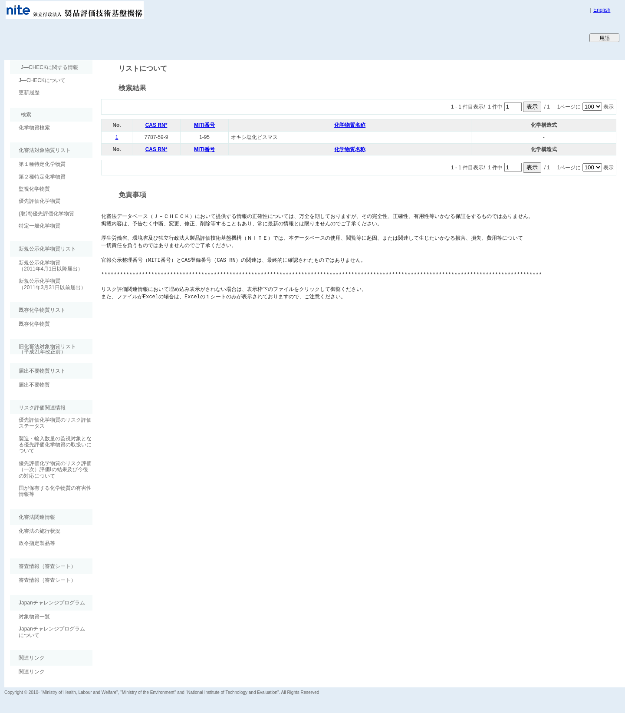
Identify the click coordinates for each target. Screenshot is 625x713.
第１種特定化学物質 (42, 164)
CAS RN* (156, 125)
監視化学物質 (34, 189)
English (601, 10)
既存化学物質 (34, 324)
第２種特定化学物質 (42, 177)
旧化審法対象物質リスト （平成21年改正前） (43, 348)
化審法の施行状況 (39, 531)
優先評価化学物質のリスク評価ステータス (55, 423)
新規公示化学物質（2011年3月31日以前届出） (52, 284)
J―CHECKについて (42, 80)
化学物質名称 (349, 125)
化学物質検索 (34, 128)
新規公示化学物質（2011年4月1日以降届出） (51, 266)
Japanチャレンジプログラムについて (52, 632)
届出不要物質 (34, 385)
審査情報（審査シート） (47, 580)
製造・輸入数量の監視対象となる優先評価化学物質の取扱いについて (55, 445)
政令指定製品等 (37, 543)
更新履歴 (29, 92)
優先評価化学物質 (39, 201)
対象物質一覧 (34, 617)
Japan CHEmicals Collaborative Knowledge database (109, 37)
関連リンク (32, 672)
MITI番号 (204, 125)
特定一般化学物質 (39, 226)
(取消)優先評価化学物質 (46, 214)
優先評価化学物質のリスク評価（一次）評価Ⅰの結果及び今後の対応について (55, 469)
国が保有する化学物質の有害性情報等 (55, 491)
